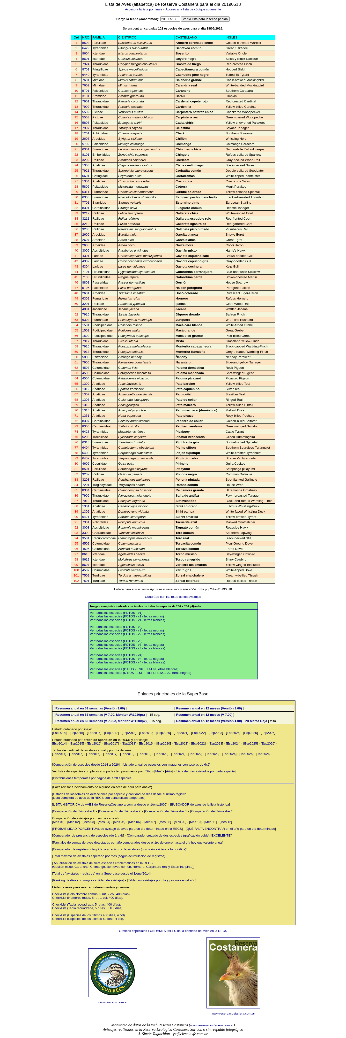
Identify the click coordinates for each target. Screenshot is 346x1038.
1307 (85, 394)
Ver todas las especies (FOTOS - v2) (116, 627)
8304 (85, 490)
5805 (85, 122)
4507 (85, 570)
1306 (85, 399)
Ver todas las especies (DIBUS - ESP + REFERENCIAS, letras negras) (140, 673)
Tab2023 (212, 754)
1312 (85, 389)
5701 (85, 90)
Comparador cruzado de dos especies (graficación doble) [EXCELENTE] (179, 835)
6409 (85, 458)
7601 (85, 80)
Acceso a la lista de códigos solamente (193, 9)
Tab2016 (93, 754)
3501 (85, 538)
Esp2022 (198, 733)
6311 (85, 192)
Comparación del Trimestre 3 (165, 811)
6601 (85, 176)
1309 (85, 383)
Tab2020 (161, 754)
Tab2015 (76, 754)
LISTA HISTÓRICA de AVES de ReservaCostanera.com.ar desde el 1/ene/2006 (109, 804)
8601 (85, 59)
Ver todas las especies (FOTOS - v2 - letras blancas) (127, 634)
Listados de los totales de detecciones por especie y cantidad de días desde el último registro (119, 794)
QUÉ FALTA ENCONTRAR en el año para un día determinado (230, 828)
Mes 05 (119, 822)
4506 (85, 549)
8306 (85, 426)
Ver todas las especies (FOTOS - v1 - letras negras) (127, 616)
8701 (85, 69)
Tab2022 (195, 754)
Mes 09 (180, 822)
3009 (85, 250)
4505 (85, 373)
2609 (85, 234)
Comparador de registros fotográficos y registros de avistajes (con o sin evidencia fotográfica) (119, 849)
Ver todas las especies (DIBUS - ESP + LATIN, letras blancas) (134, 669)
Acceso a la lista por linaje (143, 9)
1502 (85, 336)
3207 (85, 474)
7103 (85, 277)
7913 (85, 352)
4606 (85, 463)
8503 (85, 43)
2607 (85, 240)
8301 (85, 208)
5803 (85, 357)
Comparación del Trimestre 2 (119, 811)
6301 (85, 149)
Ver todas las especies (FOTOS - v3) (116, 641)
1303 (85, 165)
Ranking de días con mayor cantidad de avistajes (88, 880)
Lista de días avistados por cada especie (206, 771)
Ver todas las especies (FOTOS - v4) (116, 655)
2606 (85, 245)
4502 (85, 543)
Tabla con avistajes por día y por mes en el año (161, 880)
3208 (85, 479)
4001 (85, 309)
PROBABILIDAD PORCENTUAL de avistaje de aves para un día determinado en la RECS (117, 828)
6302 (85, 298)
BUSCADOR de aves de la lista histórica (200, 804)
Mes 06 (134, 822)
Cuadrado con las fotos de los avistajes (173, 597)
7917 (85, 341)
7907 (85, 128)
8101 (85, 154)
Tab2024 (229, 754)
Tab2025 (246, 754)
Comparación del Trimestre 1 (73, 811)
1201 (85, 133)
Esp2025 (250, 733)
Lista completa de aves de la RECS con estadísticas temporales (99, 798)
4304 (85, 266)
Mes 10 (195, 822)
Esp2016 (94, 733)
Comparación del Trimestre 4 (211, 811)
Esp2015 (76, 733)
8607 (85, 565)
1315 (85, 410)
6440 (85, 75)
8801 (85, 282)
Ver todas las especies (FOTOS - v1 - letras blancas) (127, 620)
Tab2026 (263, 754)
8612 (85, 559)
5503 (85, 117)
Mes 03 (88, 822)
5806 (85, 186)
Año (169, 771)
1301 (85, 506)
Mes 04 (104, 822)
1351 (85, 415)
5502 (85, 112)
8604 (85, 53)
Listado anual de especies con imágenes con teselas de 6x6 (166, 764)
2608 (85, 138)
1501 (85, 325)
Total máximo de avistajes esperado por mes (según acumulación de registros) (109, 856)
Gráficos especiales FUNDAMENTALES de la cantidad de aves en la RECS (173, 931)
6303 (85, 320)
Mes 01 (58, 822)
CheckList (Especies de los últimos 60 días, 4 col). (88, 919)
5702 (85, 144)
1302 (85, 511)
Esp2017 (111, 733)
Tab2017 (110, 754)
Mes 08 (165, 822)
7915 (85, 346)
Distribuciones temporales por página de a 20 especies (92, 778)
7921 (85, 170)
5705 (85, 288)
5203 (85, 437)
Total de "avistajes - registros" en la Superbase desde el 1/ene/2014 (101, 873)
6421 (85, 517)
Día (148, 771)
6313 (85, 442)
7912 (85, 501)
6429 (85, 48)
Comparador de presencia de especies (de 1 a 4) (88, 835)
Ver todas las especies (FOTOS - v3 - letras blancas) (127, 648)
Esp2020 (163, 733)
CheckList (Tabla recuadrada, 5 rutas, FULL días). (87, 908)
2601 (85, 293)
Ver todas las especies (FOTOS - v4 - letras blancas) (127, 662)
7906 (85, 362)
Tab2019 (144, 754)
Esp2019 (146, 733)
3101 (85, 96)
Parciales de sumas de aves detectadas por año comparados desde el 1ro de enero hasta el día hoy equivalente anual (137, 842)
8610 (85, 554)
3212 (85, 213)
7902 (85, 106)
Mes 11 (210, 822)
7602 (85, 85)
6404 (85, 447)
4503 (85, 367)
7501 (85, 581)
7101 (85, 272)
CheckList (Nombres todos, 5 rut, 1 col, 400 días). (87, 898)
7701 (85, 202)
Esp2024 (233, 733)
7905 (85, 495)
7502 (85, 575)
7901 (85, 101)
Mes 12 (226, 822)
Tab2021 (178, 754)
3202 (85, 160)
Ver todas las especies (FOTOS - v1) (116, 613)
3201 (85, 304)
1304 (85, 181)
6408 (85, 453)
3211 (85, 218)
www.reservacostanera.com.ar (233, 1013)
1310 (85, 405)
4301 (85, 256)
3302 (85, 533)
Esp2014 (59, 733)
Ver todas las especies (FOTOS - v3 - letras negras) (127, 644)
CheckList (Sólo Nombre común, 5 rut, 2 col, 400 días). (91, 894)
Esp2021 (181, 733)
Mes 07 (149, 822)
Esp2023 (215, 733)
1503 (85, 330)
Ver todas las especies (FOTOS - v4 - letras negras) (127, 659)
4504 (85, 378)
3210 (85, 224)
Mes (158, 771)
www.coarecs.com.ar (112, 1002)
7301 (85, 522)
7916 (85, 314)
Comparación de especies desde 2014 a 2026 (86, 764)
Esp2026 (268, 733)
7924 (85, 64)
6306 (85, 197)
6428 (85, 431)
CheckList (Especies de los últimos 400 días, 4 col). (89, 915)
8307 (85, 421)
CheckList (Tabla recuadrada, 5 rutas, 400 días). (86, 904)
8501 (85, 469)
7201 (85, 485)
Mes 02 (73, 822)
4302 (85, 261)
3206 (85, 229)
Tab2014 (59, 754)
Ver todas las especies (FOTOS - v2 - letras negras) (127, 630)
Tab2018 (127, 754)
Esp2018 (129, 733)
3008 (85, 527)
